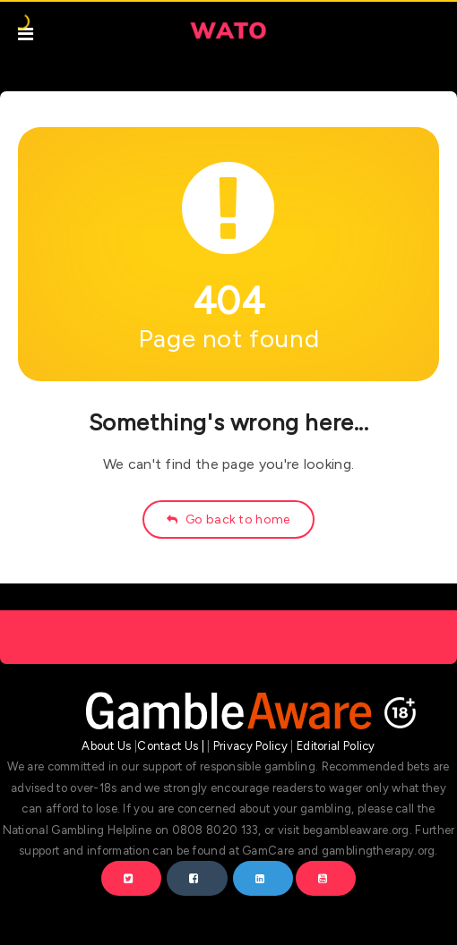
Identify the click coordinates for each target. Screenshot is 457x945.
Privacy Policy (250, 746)
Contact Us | (170, 746)
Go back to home (228, 519)
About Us (106, 746)
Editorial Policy (336, 746)
